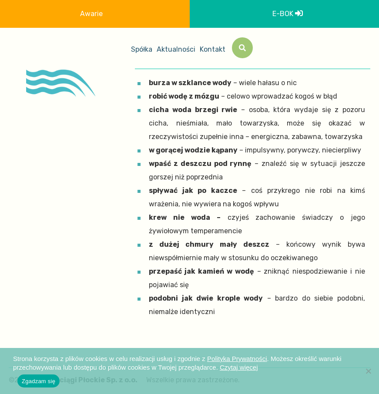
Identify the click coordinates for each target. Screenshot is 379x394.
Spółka (141, 49)
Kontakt (212, 49)
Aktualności (176, 49)
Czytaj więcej (239, 367)
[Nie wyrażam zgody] (368, 371)
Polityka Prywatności (237, 358)
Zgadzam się (38, 381)
